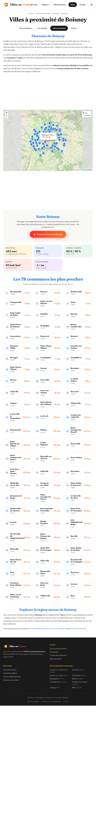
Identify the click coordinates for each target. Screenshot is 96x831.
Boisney (64, 13)
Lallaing (55, 688)
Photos (74, 28)
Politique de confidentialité (51, 701)
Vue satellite (42, 28)
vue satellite (59, 628)
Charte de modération (58, 655)
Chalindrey (79, 675)
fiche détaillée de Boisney (40, 628)
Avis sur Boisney (25, 28)
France (31, 13)
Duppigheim (57, 679)
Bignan (77, 679)
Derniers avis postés (11, 680)
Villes (72, 4)
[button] (42, 143)
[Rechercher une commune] (91, 4)
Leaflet (76, 170)
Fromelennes (58, 682)
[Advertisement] (48, 93)
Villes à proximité (59, 28)
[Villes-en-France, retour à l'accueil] (14, 4)
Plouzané (78, 670)
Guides (82, 4)
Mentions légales (33, 701)
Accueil (34, 4)
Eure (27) (56, 13)
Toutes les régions (10, 673)
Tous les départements (12, 676)
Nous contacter (56, 659)
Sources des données (58, 648)
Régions (45, 4)
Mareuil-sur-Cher (59, 675)
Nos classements (10, 670)
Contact (66, 701)
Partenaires (54, 652)
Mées (77, 688)
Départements (59, 4)
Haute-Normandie (43, 13)
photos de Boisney (78, 628)
